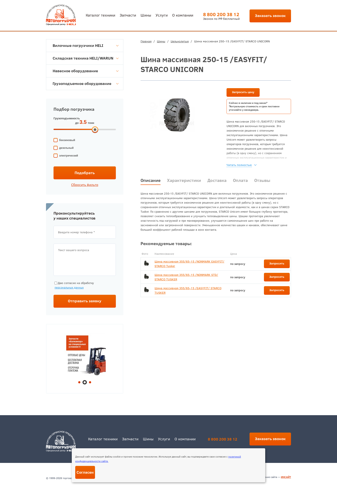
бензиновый (67, 140)
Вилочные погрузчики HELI (86, 45)
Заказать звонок (270, 15)
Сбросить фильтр (84, 184)
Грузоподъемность (67, 118)
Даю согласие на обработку (74, 285)
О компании (182, 14)
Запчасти (128, 14)
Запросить (276, 263)
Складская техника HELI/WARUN (86, 58)
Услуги (162, 14)
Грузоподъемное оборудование (86, 83)
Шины (146, 14)
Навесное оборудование (86, 71)
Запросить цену (243, 92)
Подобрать (85, 172)
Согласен (85, 472)
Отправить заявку (84, 301)
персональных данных (69, 287)
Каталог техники (100, 14)
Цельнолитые (180, 41)
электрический (68, 155)
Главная (146, 41)
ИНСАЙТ (286, 477)
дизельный (66, 147)
